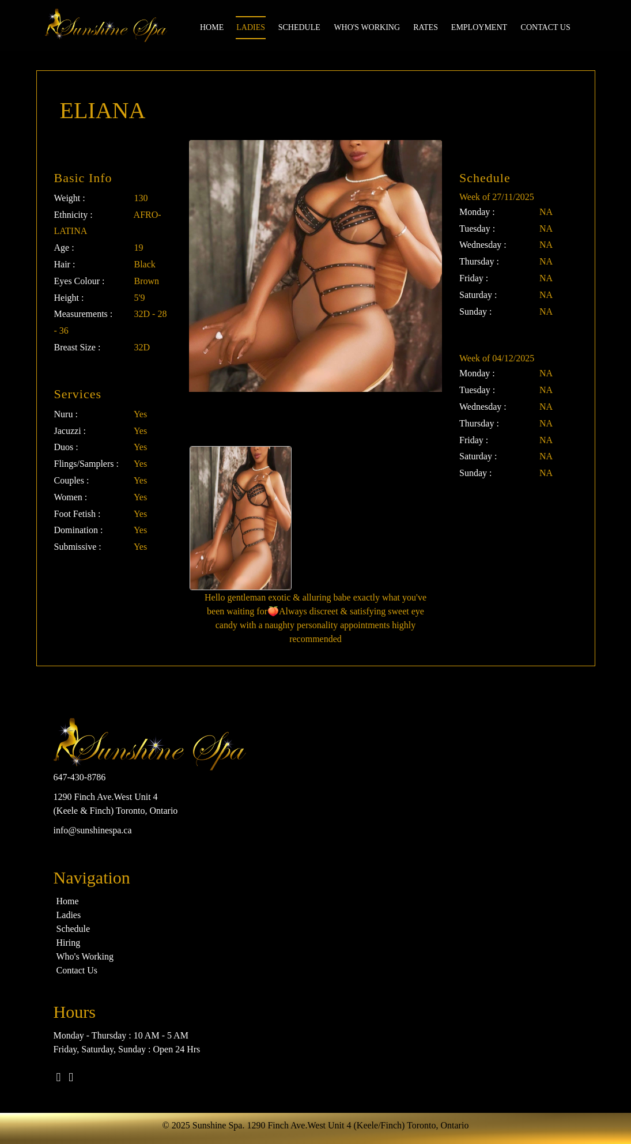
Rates (425, 27)
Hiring (68, 942)
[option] (240, 518)
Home (212, 27)
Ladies (250, 27)
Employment (479, 27)
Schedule (299, 27)
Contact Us (77, 970)
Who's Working (367, 27)
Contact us (545, 27)
